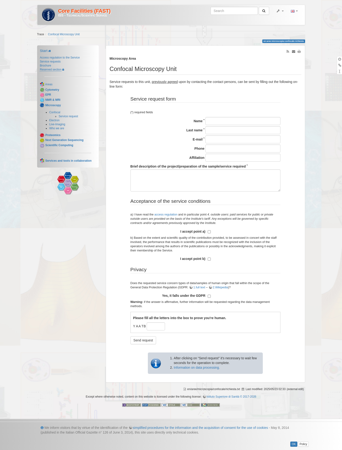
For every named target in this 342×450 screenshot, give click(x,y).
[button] (280, 11)
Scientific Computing (59, 145)
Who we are (56, 128)
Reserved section (50, 69)
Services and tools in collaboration (68, 160)
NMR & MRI (52, 100)
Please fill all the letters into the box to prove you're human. (179, 318)
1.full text (199, 287)
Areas (48, 84)
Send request (143, 340)
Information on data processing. (197, 367)
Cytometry (52, 89)
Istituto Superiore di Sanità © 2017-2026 (231, 396)
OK (294, 444)
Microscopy (53, 105)
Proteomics (53, 135)
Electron (54, 120)
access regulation (165, 214)
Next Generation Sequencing (64, 140)
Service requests (50, 61)
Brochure (45, 65)
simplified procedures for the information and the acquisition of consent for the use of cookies (200, 428)
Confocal (54, 112)
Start (43, 51)
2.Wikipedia (220, 287)
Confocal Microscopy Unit (64, 34)
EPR (48, 95)
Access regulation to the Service (60, 57)
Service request (68, 116)
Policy (303, 444)
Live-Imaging (57, 124)
